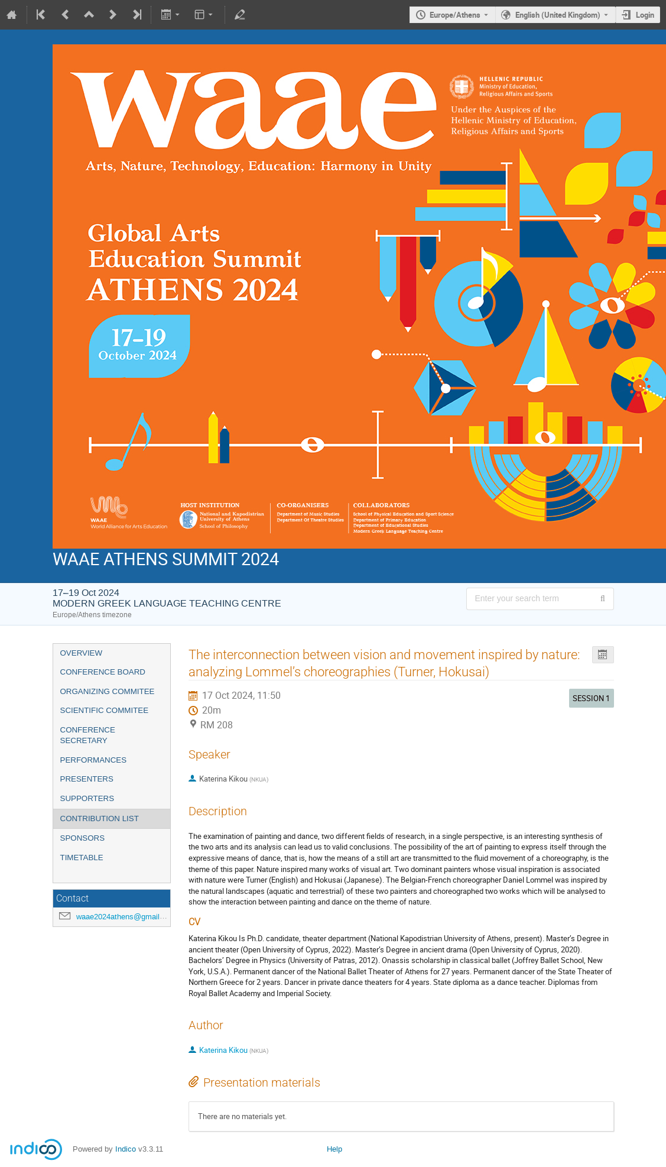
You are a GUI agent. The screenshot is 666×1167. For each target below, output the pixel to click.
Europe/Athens (455, 14)
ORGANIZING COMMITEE (107, 691)
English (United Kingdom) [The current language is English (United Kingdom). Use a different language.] (557, 14)
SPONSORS (82, 838)
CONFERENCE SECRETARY (87, 735)
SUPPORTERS (87, 798)
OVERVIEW (81, 653)
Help (334, 1149)
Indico (125, 1149)
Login (645, 14)
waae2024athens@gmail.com (126, 917)
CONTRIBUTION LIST (99, 818)
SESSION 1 (591, 698)
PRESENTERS (86, 778)
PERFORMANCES (93, 760)
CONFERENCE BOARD (102, 671)
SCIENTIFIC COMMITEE (104, 710)
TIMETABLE (81, 857)
